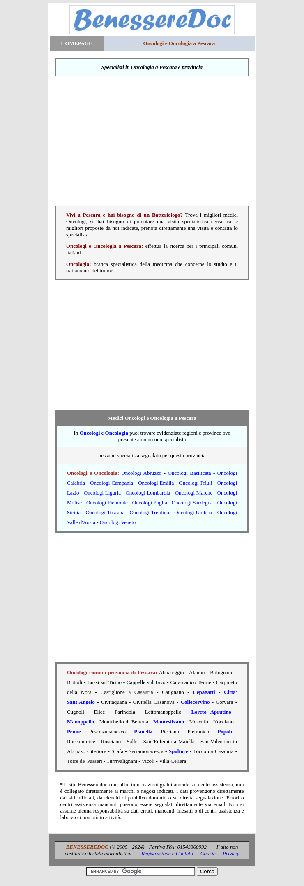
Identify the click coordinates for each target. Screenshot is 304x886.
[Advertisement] (152, 141)
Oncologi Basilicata (189, 473)
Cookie (208, 853)
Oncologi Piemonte (107, 502)
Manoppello (80, 722)
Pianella (143, 731)
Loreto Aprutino (211, 712)
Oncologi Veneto (118, 522)
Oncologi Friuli (195, 483)
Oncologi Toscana (104, 512)
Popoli (224, 731)
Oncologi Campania (111, 483)
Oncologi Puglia (149, 502)
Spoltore (178, 751)
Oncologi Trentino (149, 512)
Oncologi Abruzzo (141, 473)
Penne (74, 731)
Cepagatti (204, 692)
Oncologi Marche (194, 493)
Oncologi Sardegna (192, 502)
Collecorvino (195, 702)
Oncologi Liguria (102, 493)
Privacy (231, 853)
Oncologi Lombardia (147, 493)
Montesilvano (168, 722)
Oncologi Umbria (193, 512)
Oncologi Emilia (156, 483)
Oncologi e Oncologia (103, 433)
